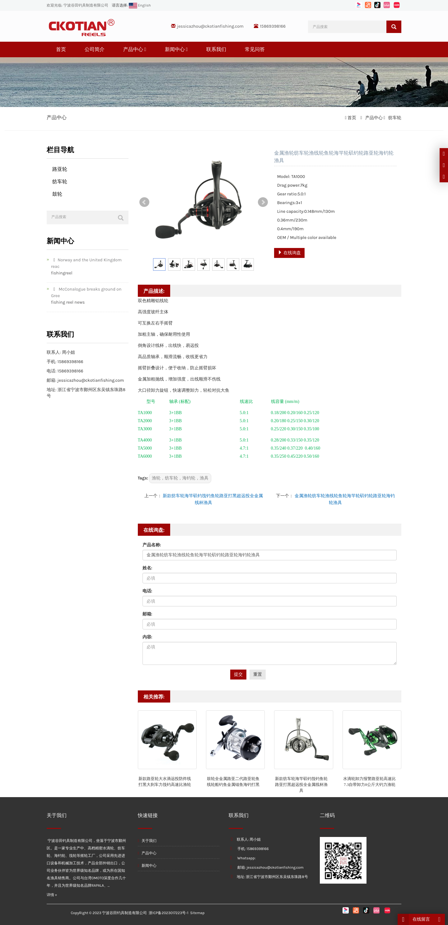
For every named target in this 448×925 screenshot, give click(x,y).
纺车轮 (394, 117)
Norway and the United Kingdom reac (86, 263)
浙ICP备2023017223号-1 (168, 913)
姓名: (147, 568)
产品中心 (134, 49)
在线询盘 (289, 252)
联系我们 (216, 49)
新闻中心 (176, 49)
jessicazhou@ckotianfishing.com (210, 26)
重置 (257, 674)
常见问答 (255, 49)
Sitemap (197, 913)
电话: (147, 591)
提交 (238, 674)
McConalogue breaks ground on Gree (86, 292)
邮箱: (147, 614)
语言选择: (120, 5)
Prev (144, 202)
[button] (145, 49)
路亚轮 (59, 169)
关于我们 (147, 841)
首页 (61, 49)
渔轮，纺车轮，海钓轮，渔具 (180, 478)
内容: (147, 637)
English (139, 5)
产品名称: (151, 545)
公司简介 (95, 49)
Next (263, 202)
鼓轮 (57, 194)
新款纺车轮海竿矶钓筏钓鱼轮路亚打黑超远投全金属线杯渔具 (301, 784)
